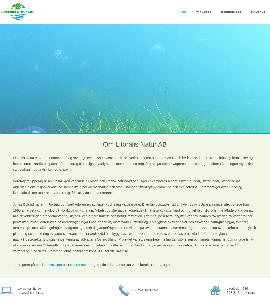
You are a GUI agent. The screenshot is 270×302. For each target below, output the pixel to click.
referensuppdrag (82, 265)
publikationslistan (49, 265)
